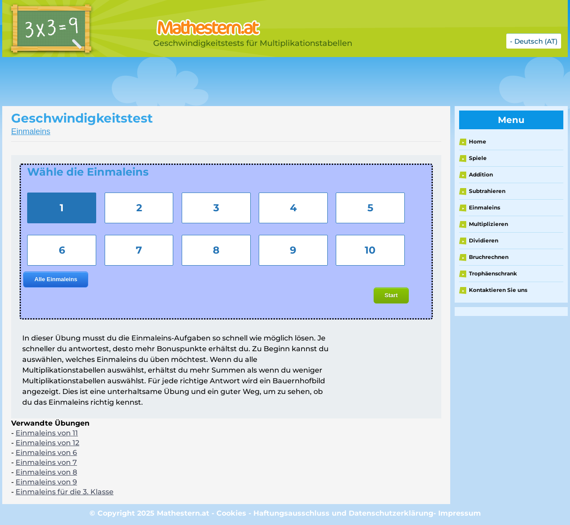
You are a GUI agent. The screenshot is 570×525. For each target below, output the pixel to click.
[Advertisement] (225, 82)
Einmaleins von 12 (47, 443)
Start (391, 295)
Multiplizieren (488, 224)
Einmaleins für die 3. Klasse (65, 492)
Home (477, 141)
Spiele (478, 158)
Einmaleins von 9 (46, 482)
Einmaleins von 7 (46, 462)
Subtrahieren (487, 191)
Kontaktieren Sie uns (498, 290)
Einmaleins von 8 (46, 472)
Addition (481, 174)
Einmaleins (30, 131)
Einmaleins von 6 (46, 452)
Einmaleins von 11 (47, 433)
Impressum (459, 513)
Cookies (231, 513)
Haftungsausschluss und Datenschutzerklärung (343, 513)
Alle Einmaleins (55, 279)
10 (370, 250)
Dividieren (483, 240)
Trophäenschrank (493, 273)
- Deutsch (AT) (534, 41)
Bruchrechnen (489, 257)
